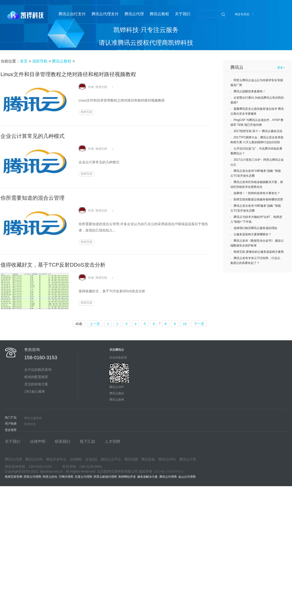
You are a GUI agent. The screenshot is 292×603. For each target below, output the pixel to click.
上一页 (95, 324)
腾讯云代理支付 (105, 14)
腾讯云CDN (34, 459)
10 (185, 324)
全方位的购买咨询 (37, 370)
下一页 (199, 324)
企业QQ (91, 459)
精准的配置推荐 (36, 377)
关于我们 (182, 14)
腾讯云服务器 (33, 418)
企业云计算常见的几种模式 (32, 136)
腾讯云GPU (167, 459)
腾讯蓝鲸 (148, 459)
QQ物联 (76, 459)
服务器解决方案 (148, 476)
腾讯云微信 (116, 393)
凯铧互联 (86, 112)
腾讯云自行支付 (72, 14)
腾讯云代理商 (168, 476)
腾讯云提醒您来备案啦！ (250, 91)
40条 (79, 324)
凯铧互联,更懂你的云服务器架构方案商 (259, 252)
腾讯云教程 (159, 14)
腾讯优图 (131, 459)
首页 (24, 61)
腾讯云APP (116, 387)
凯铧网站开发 (127, 476)
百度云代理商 (83, 476)
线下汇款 (87, 441)
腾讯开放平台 (56, 459)
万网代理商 (66, 476)
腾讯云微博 (116, 399)
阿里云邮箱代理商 (105, 476)
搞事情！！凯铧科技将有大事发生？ (257, 193)
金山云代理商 (187, 476)
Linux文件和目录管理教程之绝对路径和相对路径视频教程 (68, 74)
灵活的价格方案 (36, 384)
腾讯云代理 (134, 14)
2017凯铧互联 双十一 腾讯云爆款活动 (258, 131)
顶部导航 (40, 61)
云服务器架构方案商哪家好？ (252, 234)
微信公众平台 (111, 459)
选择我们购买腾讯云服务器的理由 (255, 228)
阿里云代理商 (32, 476)
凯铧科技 (30, 424)
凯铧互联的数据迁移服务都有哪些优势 (258, 199)
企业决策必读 (118, 357)
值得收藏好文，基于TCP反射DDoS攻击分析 (52, 265)
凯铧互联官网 (13, 476)
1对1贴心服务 (34, 391)
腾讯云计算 (187, 459)
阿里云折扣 (50, 476)
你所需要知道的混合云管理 (32, 198)
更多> (281, 67)
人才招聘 (112, 441)
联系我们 (62, 441)
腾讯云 (236, 67)
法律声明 (37, 441)
